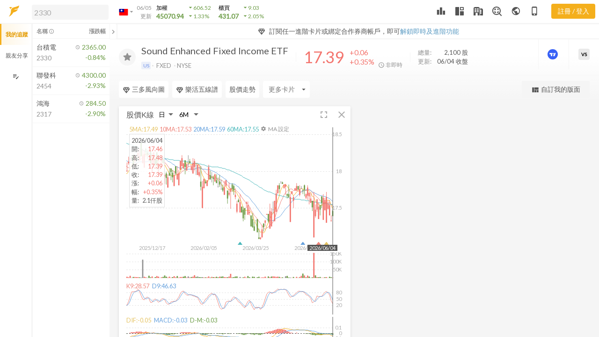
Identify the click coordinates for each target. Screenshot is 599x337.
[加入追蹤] (127, 57)
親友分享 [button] (17, 55)
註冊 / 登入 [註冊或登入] (573, 11)
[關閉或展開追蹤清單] (113, 31)
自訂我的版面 (555, 89)
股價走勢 (242, 89)
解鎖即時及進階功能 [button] (429, 31)
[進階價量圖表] (554, 54)
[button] (68, 11)
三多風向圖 (144, 89)
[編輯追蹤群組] (15, 76)
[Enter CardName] (286, 89)
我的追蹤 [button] (17, 34)
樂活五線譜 (197, 89)
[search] (70, 12)
